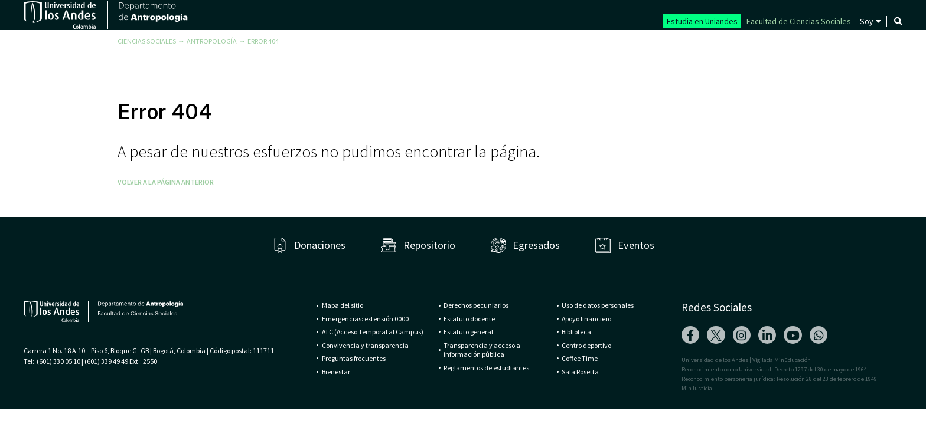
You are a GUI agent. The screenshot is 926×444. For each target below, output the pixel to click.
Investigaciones (597, 43)
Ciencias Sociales (147, 75)
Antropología (212, 75)
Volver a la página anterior (166, 216)
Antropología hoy (793, 43)
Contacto (883, 43)
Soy (866, 21)
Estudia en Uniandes (702, 21)
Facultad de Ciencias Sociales (798, 21)
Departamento (383, 43)
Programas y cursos (490, 43)
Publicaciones (693, 43)
